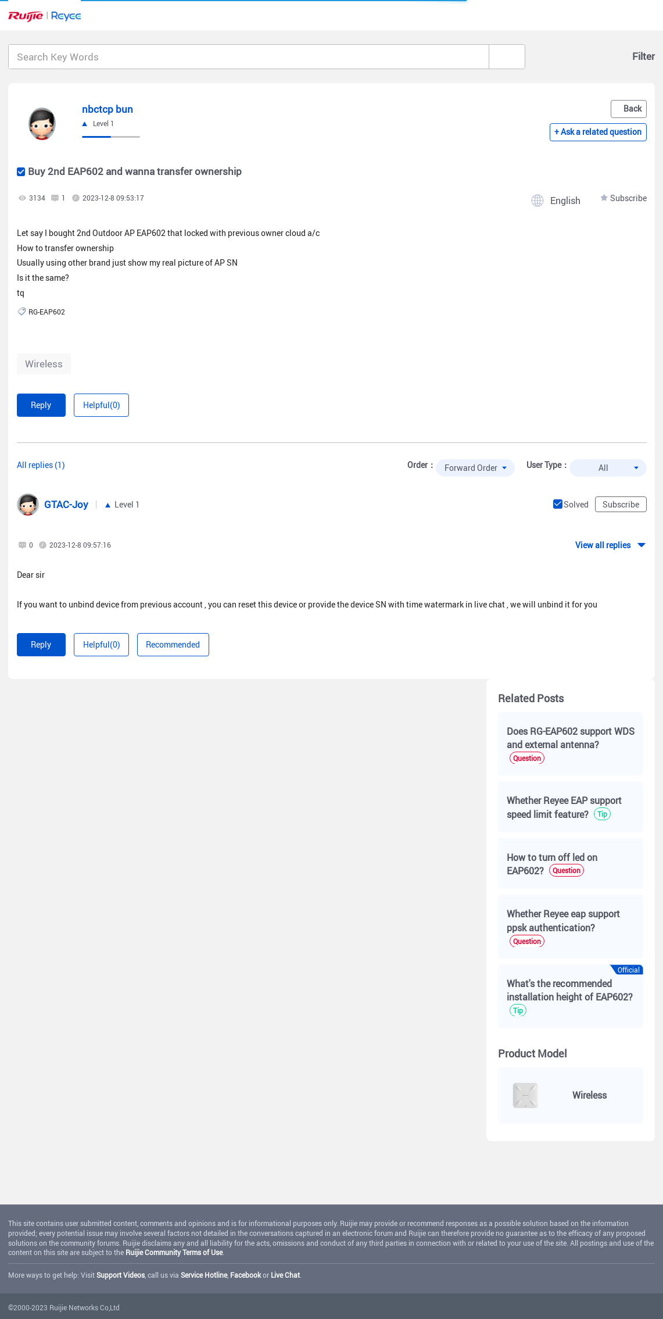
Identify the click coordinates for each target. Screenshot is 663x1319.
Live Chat (285, 1274)
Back (632, 108)
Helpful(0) (101, 404)
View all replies (602, 545)
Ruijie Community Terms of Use (174, 1252)
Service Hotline (204, 1274)
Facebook (245, 1274)
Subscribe (628, 197)
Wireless (44, 363)
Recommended (173, 644)
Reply (41, 404)
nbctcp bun (107, 109)
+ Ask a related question (598, 132)
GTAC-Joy (66, 504)
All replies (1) (41, 464)
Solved (576, 504)
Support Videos (120, 1274)
